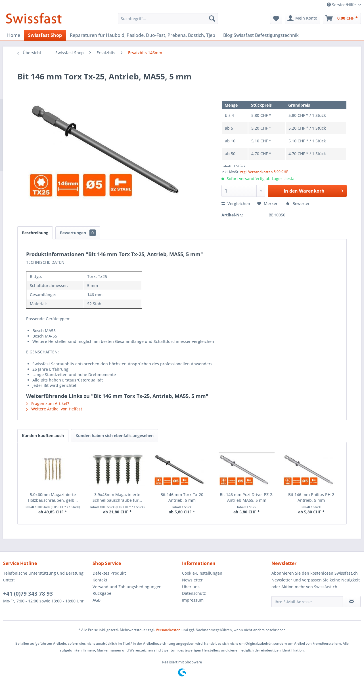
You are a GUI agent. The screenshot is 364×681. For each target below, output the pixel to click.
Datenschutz (194, 593)
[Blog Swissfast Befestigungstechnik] (261, 35)
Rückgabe (102, 593)
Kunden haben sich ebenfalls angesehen (115, 435)
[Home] (13, 35)
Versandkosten (168, 629)
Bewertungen (78, 232)
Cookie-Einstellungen (202, 573)
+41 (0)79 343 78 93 (28, 593)
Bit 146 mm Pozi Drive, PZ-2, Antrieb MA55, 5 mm (246, 497)
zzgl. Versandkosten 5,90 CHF (264, 171)
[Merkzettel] (276, 18)
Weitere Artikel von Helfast (54, 409)
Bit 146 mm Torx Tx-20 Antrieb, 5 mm (181, 497)
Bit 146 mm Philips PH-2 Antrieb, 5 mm (311, 497)
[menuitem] (168, 18)
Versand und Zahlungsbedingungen (127, 586)
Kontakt (100, 580)
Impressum (193, 600)
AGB (97, 600)
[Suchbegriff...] (168, 18)
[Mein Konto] (302, 18)
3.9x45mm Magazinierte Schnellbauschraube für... (117, 497)
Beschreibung (35, 232)
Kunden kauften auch (43, 435)
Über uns (191, 586)
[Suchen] (212, 18)
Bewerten (298, 203)
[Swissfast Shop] (45, 35)
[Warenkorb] (342, 18)
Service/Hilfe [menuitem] (342, 4)
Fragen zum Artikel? (47, 403)
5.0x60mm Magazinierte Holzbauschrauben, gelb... (53, 497)
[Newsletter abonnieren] (352, 601)
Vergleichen (235, 203)
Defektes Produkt (109, 573)
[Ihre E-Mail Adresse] (307, 601)
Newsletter (192, 580)
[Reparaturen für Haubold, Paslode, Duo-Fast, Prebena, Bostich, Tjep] (142, 35)
